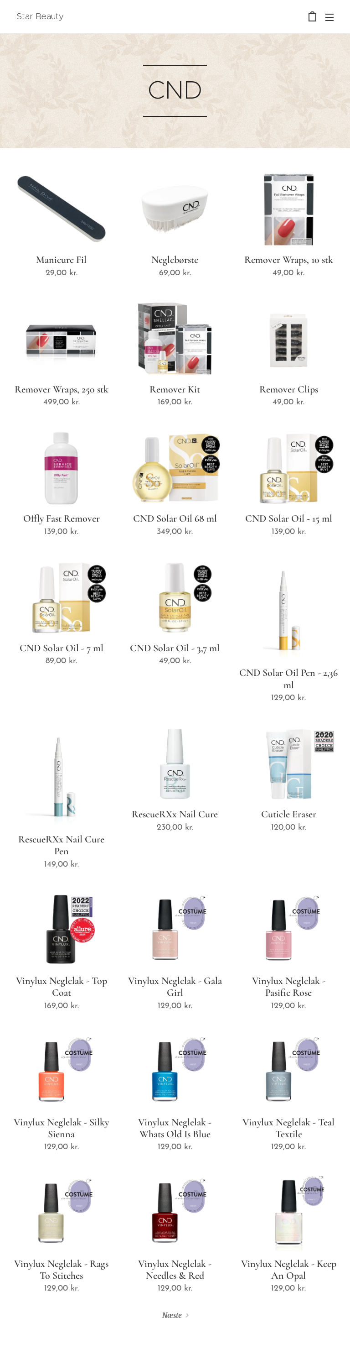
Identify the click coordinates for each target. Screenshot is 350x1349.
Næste (172, 1315)
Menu (329, 17)
